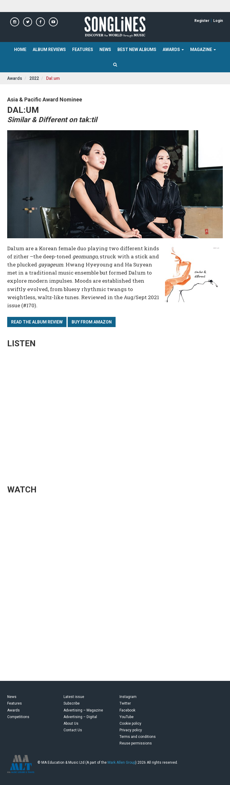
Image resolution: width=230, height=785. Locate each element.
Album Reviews (49, 49)
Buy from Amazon (92, 322)
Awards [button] (173, 49)
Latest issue (73, 697)
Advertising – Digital (80, 717)
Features (82, 49)
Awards (14, 78)
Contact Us (72, 730)
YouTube (126, 717)
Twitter (125, 703)
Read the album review (37, 322)
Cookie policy (130, 723)
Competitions (18, 717)
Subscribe (71, 703)
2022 (34, 78)
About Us (70, 723)
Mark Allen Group (121, 762)
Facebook (127, 710)
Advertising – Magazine (83, 710)
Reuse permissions (135, 743)
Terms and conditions (137, 737)
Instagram (128, 697)
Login (218, 21)
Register (201, 21)
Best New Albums (136, 49)
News (105, 49)
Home (20, 49)
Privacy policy (130, 730)
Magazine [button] (203, 49)
